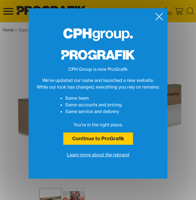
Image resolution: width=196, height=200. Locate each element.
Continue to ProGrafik (98, 138)
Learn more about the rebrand (98, 155)
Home (10, 30)
